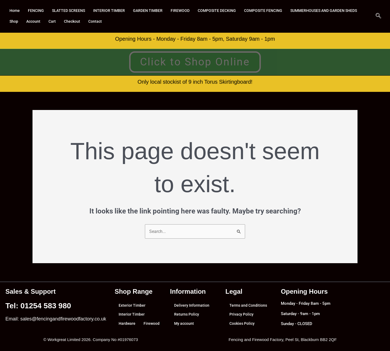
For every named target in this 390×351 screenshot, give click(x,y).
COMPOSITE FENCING (273, 10)
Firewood (127, 331)
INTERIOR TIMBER (113, 10)
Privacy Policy (242, 315)
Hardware (127, 323)
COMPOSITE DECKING (224, 10)
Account (114, 21)
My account (184, 323)
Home (15, 10)
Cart (134, 21)
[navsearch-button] (378, 16)
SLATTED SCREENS (71, 10)
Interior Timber (132, 315)
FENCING (37, 10)
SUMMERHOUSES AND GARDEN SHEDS (45, 21)
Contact (179, 21)
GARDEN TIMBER (153, 10)
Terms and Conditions (249, 308)
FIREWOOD (186, 10)
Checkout (155, 21)
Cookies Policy (243, 323)
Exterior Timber (133, 308)
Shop (94, 21)
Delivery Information (192, 308)
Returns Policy (187, 315)
